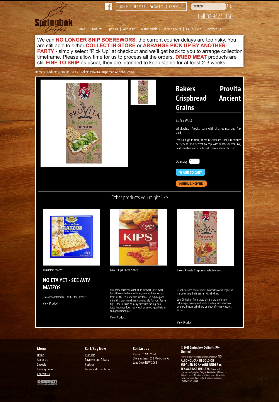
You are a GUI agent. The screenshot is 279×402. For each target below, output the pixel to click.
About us (42, 360)
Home (81, 29)
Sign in (124, 7)
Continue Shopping (191, 184)
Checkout (176, 7)
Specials (113, 29)
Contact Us (213, 29)
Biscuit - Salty (69, 72)
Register (139, 7)
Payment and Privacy (97, 360)
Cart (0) (157, 7)
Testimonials (149, 29)
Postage (89, 365)
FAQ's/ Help (193, 29)
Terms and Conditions (97, 369)
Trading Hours (171, 29)
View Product (50, 304)
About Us (129, 29)
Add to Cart (190, 172)
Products (96, 29)
